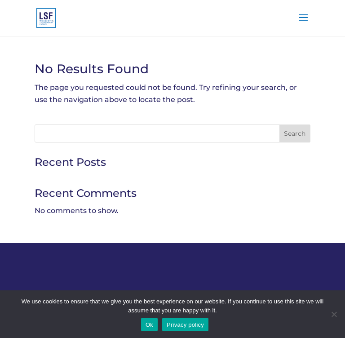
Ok (149, 324)
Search (294, 133)
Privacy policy (185, 324)
